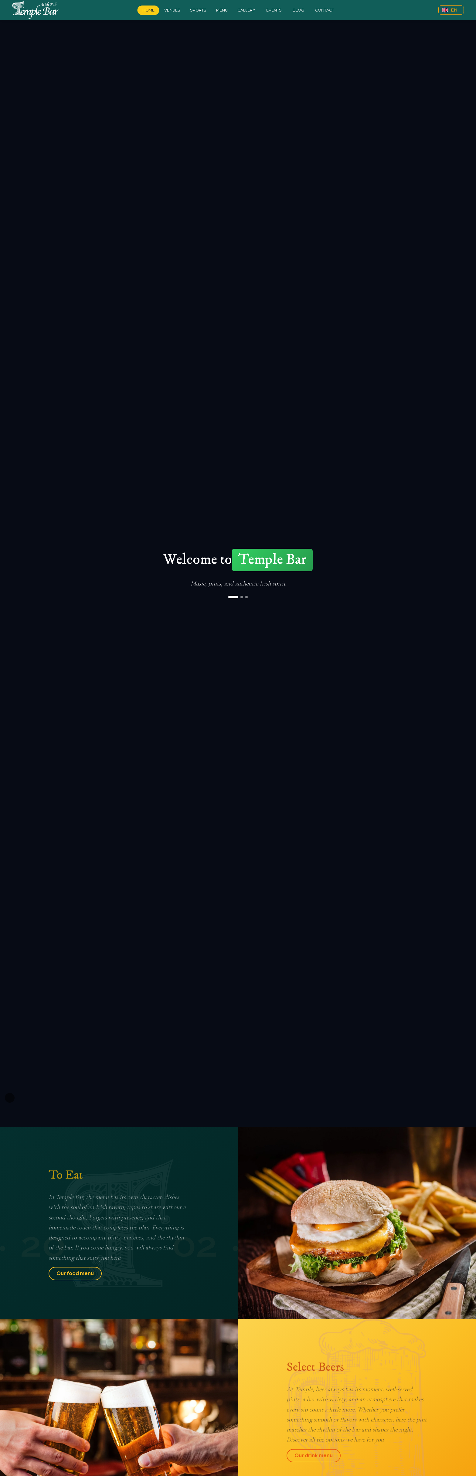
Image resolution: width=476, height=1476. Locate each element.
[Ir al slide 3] (246, 597)
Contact (324, 10)
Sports (198, 10)
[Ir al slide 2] (241, 597)
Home (148, 10)
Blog (298, 10)
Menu (222, 10)
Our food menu (75, 1273)
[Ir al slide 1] (233, 597)
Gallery (246, 10)
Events (274, 10)
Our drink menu (313, 1455)
